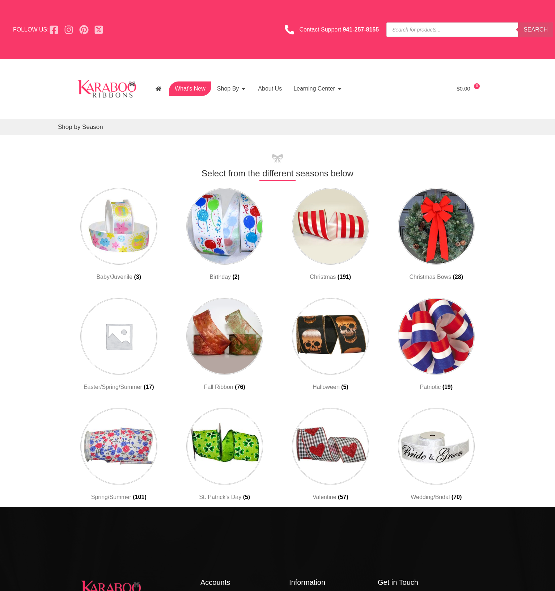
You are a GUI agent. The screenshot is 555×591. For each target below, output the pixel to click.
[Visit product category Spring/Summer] (118, 455)
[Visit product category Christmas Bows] (436, 236)
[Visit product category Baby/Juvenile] (118, 236)
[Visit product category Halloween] (330, 345)
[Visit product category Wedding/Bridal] (436, 455)
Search (536, 29)
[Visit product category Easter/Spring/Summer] (118, 345)
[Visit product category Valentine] (330, 455)
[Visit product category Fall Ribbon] (224, 345)
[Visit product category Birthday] (224, 236)
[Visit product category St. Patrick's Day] (224, 455)
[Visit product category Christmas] (330, 236)
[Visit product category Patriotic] (436, 345)
